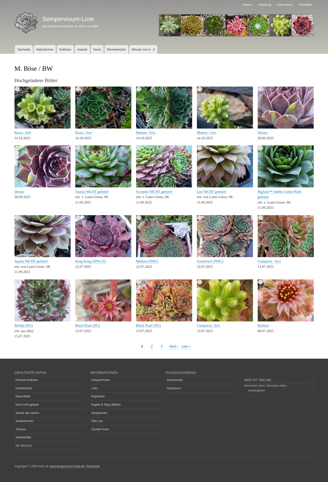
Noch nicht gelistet (27, 404)
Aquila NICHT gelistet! (31, 261)
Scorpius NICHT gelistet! (154, 192)
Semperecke (99, 413)
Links (94, 388)
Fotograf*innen (100, 380)
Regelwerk (98, 396)
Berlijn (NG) (23, 325)
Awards (82, 49)
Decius (263, 132)
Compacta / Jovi (269, 261)
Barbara (263, 325)
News (97, 49)
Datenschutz (175, 380)
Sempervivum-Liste (68, 19)
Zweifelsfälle (23, 437)
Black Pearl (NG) (87, 325)
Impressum (174, 388)
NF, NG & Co (24, 445)
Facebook (93, 466)
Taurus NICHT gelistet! (92, 192)
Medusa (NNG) (147, 261)
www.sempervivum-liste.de (66, 466)
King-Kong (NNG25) (90, 261)
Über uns (97, 421)
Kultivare (65, 49)
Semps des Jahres (27, 413)
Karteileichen (24, 388)
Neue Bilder (23, 396)
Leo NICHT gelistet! (212, 192)
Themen (21, 429)
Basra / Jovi (22, 132)
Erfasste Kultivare (27, 380)
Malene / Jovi (146, 132)
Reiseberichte (116, 49)
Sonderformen (25, 421)
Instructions (285, 4)
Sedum (247, 4)
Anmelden (306, 4)
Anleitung (264, 4)
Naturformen (44, 49)
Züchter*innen (100, 429)
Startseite (23, 49)
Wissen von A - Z (143, 49)
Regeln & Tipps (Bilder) (105, 404)
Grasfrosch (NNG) (210, 261)
